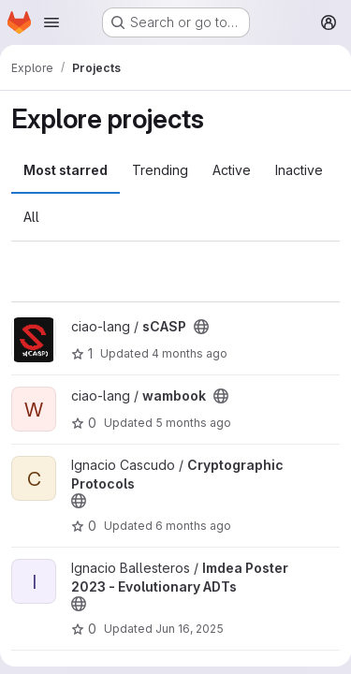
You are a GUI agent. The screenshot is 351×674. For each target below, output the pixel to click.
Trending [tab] (160, 170)
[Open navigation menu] (51, 22)
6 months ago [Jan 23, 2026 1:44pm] (193, 526)
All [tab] (31, 217)
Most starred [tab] (65, 170)
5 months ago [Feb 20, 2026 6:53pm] (193, 423)
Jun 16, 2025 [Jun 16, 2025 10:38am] (189, 629)
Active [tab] (231, 170)
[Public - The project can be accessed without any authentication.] (201, 326)
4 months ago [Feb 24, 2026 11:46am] (189, 353)
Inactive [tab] (299, 170)
